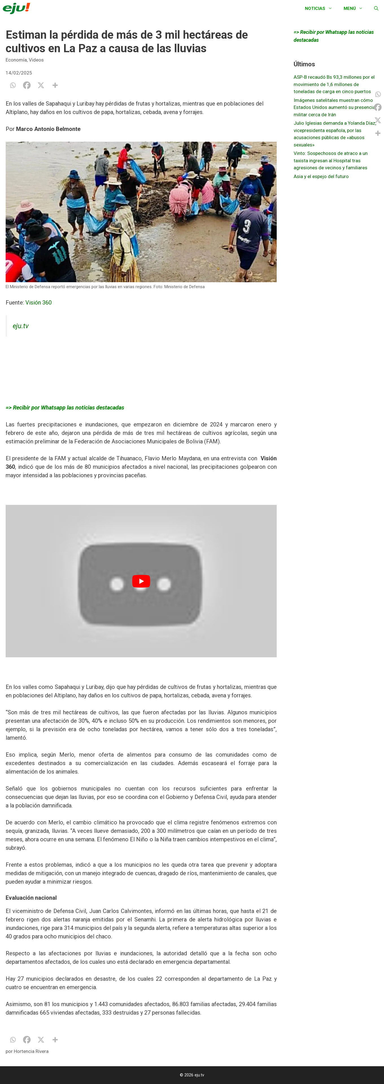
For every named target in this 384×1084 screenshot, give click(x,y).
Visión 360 (39, 302)
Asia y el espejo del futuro (321, 176)
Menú (356, 8)
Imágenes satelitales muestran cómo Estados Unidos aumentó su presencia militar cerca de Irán (334, 107)
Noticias (321, 8)
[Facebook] (26, 85)
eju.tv (21, 326)
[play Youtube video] (141, 581)
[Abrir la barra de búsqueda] (376, 8)
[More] (55, 85)
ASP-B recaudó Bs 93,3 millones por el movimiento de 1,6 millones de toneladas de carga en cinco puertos (334, 84)
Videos (36, 60)
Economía (16, 60)
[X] (40, 85)
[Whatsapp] (12, 85)
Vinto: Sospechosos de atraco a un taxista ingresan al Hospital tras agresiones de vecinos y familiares (331, 160)
